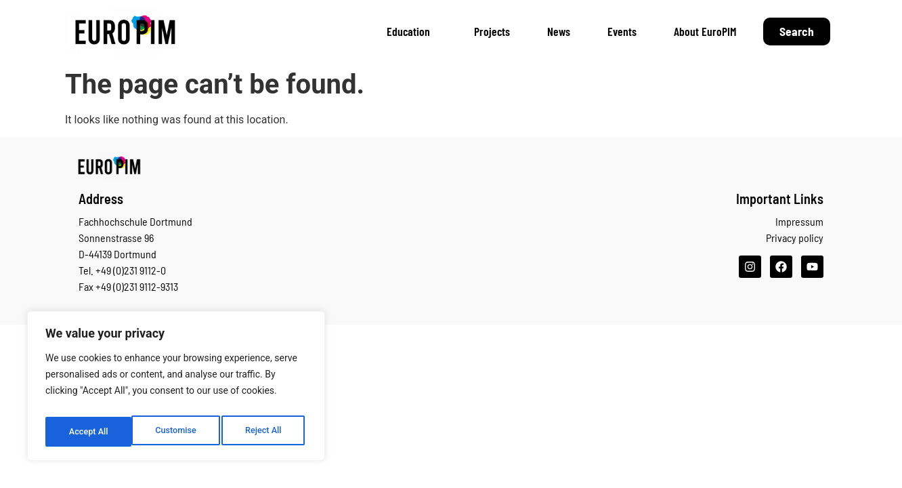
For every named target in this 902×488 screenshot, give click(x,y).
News (558, 31)
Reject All (177, 431)
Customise (88, 431)
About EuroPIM (705, 31)
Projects (492, 31)
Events (622, 31)
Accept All (264, 431)
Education (412, 31)
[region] (176, 390)
